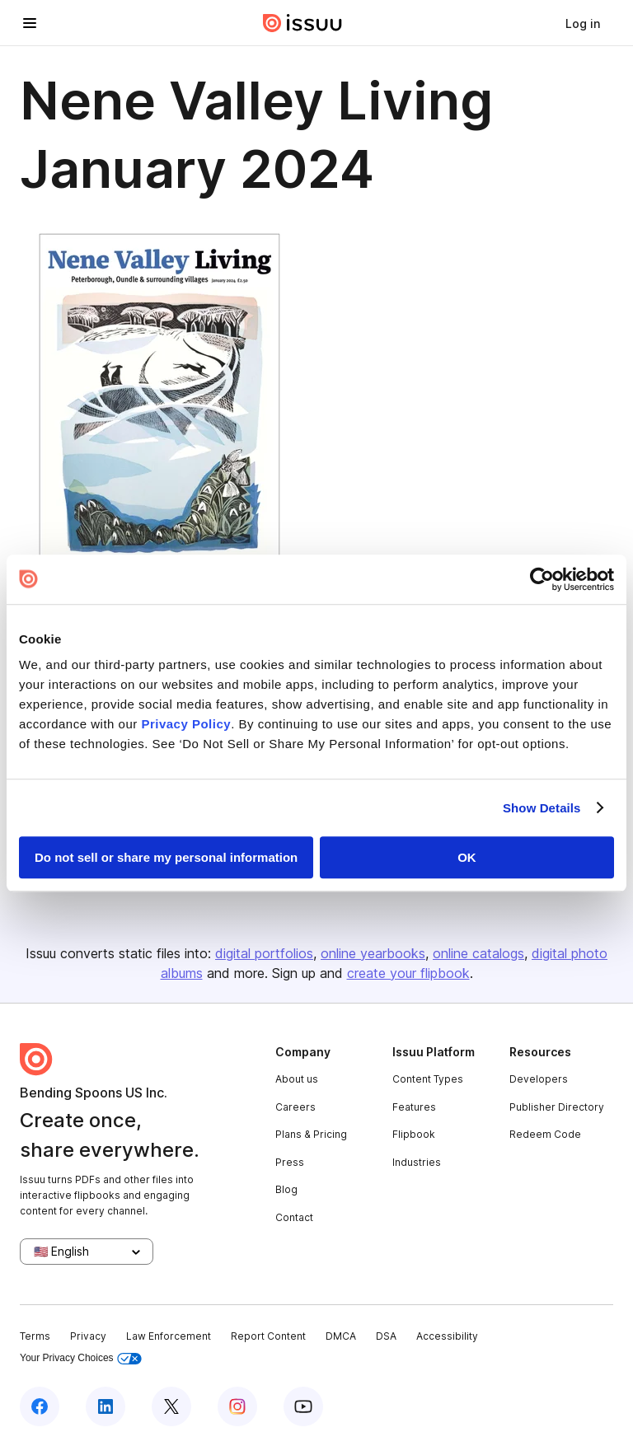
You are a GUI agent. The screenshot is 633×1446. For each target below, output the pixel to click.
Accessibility (447, 1336)
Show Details (542, 808)
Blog (286, 1189)
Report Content (268, 1336)
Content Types (427, 1079)
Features (414, 1107)
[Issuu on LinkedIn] (105, 1406)
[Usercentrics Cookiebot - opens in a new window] (542, 579)
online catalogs (478, 953)
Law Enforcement (168, 1336)
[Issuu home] (302, 23)
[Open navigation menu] (29, 23)
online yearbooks (373, 953)
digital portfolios (264, 953)
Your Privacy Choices (81, 1358)
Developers (538, 1079)
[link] (582, 23)
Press (289, 1162)
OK (466, 857)
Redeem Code (545, 1134)
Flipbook (413, 1134)
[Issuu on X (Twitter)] (171, 1406)
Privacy (88, 1336)
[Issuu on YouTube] (303, 1406)
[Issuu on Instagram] (237, 1406)
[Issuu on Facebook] (39, 1406)
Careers (295, 1107)
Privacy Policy (186, 724)
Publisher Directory (556, 1107)
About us (296, 1079)
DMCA (341, 1336)
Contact (294, 1217)
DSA (386, 1336)
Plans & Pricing (311, 1134)
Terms (35, 1336)
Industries (416, 1162)
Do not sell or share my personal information (166, 857)
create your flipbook (408, 973)
